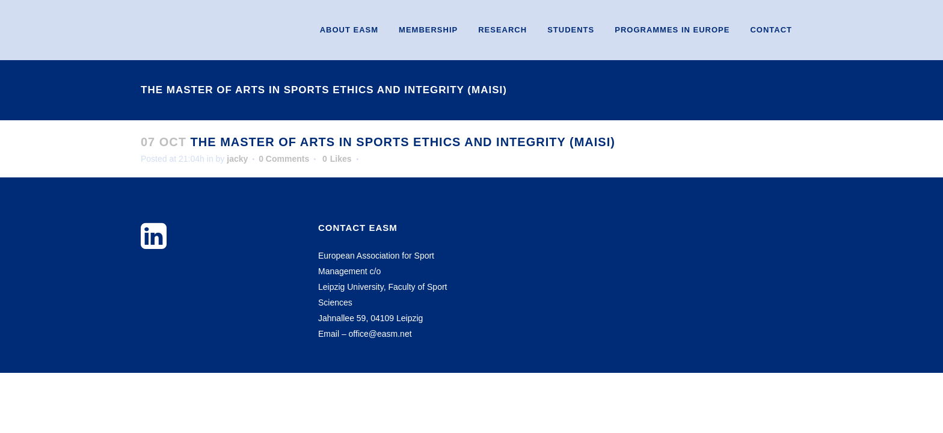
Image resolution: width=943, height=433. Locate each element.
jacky (237, 159)
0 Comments (284, 159)
